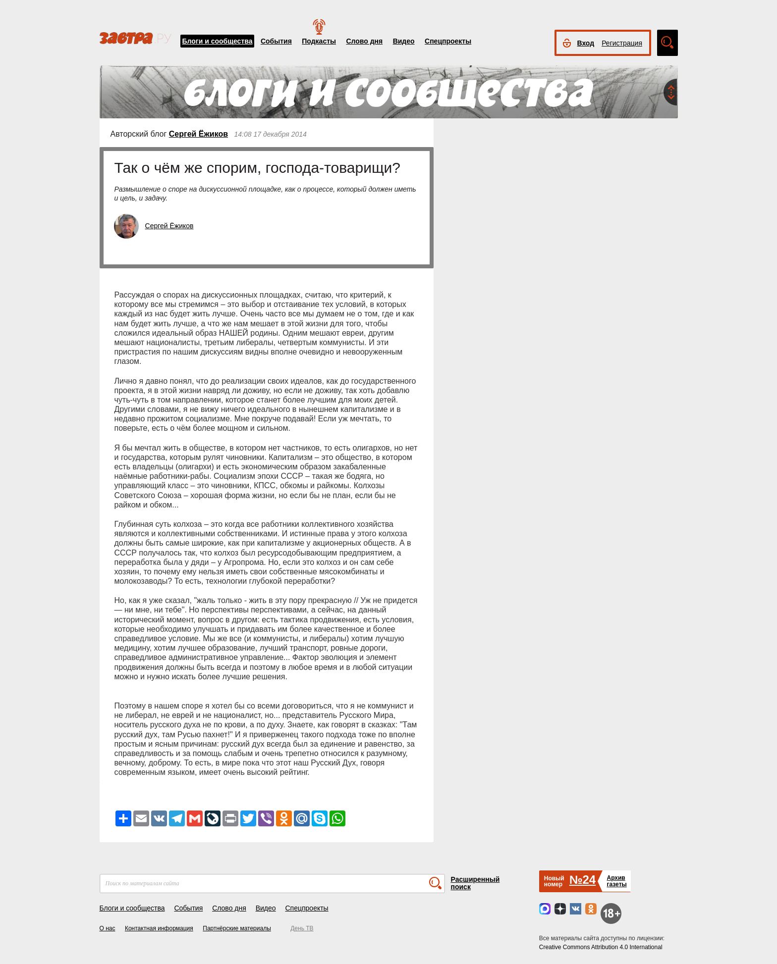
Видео (404, 41)
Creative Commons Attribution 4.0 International (601, 947)
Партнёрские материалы (237, 928)
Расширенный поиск (475, 883)
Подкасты (319, 41)
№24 (582, 879)
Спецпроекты (448, 41)
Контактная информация (159, 928)
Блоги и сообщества (217, 41)
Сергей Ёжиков (198, 134)
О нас (107, 928)
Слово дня (364, 41)
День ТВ (301, 928)
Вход (586, 43)
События (276, 41)
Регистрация (622, 43)
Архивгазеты (616, 881)
